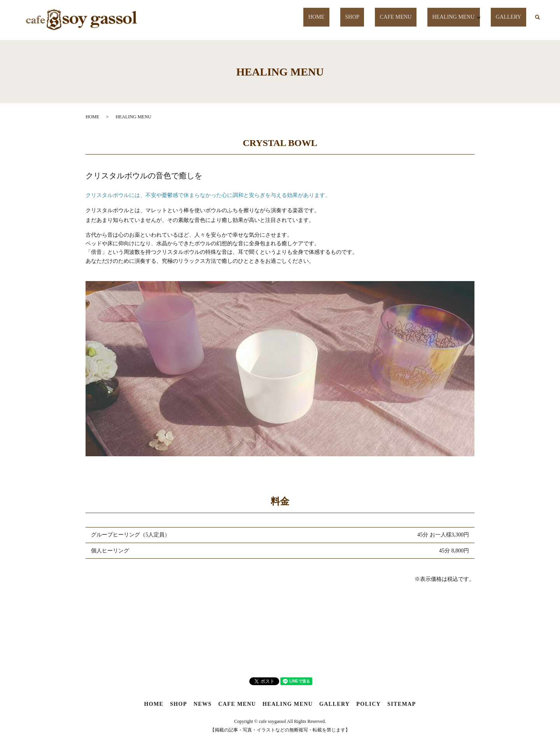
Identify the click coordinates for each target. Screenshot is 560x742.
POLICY (368, 704)
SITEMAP (401, 704)
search (537, 17)
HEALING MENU (454, 17)
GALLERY (510, 17)
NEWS (203, 704)
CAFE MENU (399, 17)
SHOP (360, 17)
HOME (331, 17)
